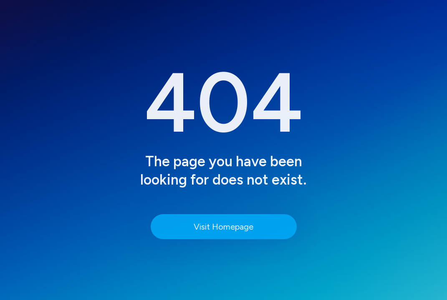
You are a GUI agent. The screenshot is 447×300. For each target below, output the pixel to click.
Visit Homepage (223, 227)
